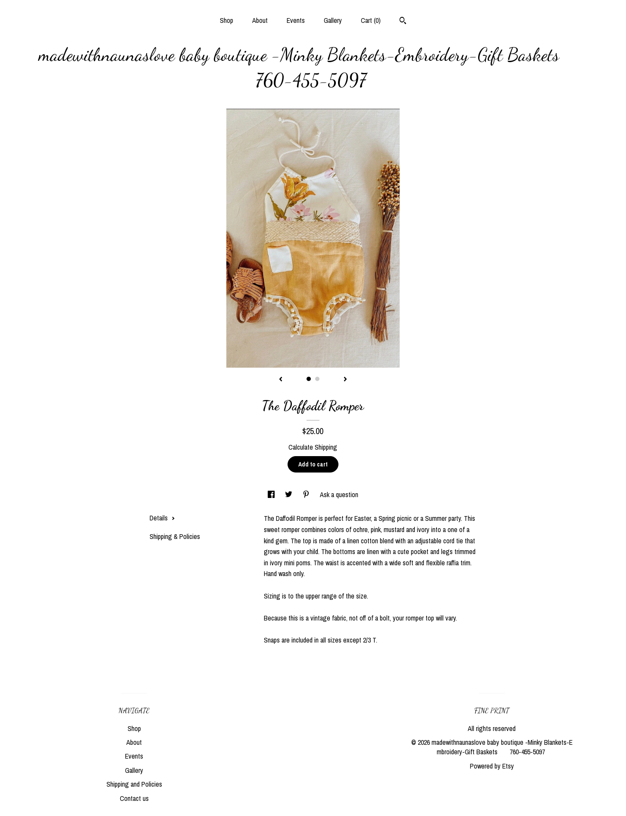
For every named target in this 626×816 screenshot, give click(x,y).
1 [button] (309, 379)
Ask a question (339, 494)
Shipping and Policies (134, 784)
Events (296, 20)
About (260, 20)
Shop (226, 20)
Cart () (371, 20)
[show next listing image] (345, 380)
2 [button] (317, 379)
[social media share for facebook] (272, 494)
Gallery (333, 20)
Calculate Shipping (312, 447)
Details (162, 518)
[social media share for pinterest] (307, 494)
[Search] (403, 21)
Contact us (134, 798)
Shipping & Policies (175, 536)
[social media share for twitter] (289, 494)
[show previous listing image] (281, 380)
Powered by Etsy (492, 766)
